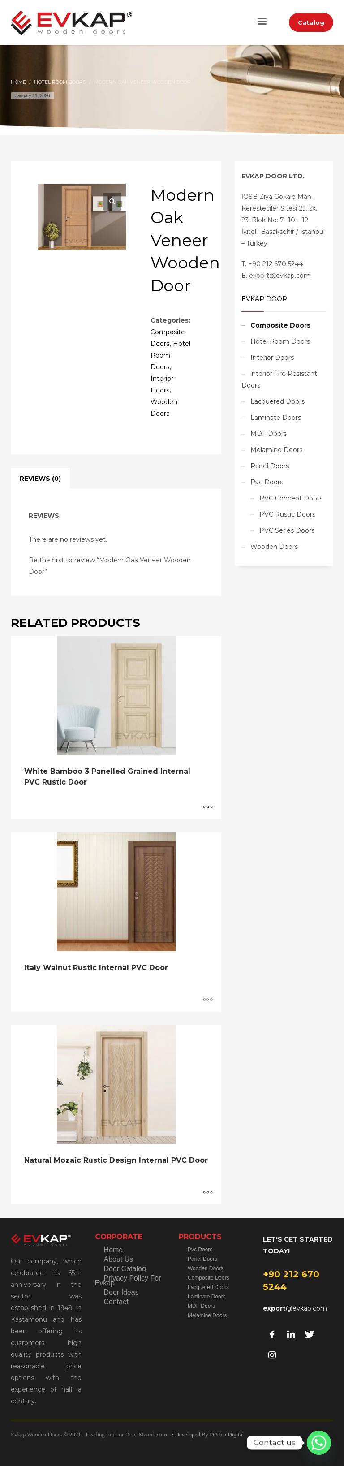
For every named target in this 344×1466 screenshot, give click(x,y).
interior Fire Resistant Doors (279, 379)
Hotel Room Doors (280, 341)
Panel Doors (269, 466)
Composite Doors (280, 325)
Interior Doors (272, 358)
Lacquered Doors (277, 401)
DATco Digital (227, 1434)
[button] (112, 202)
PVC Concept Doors (290, 498)
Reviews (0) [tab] (40, 478)
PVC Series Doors (286, 530)
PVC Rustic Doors (287, 514)
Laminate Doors (275, 418)
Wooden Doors (274, 547)
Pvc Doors (266, 482)
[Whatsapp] (319, 1443)
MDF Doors (268, 434)
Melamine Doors (276, 450)
